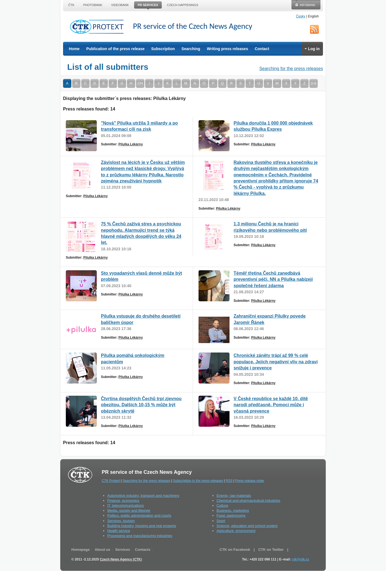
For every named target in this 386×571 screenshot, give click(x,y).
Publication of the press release (115, 49)
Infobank (307, 5)
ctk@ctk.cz (300, 559)
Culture (222, 505)
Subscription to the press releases (198, 481)
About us (102, 549)
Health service (118, 531)
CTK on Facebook (235, 549)
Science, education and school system (247, 526)
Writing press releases (227, 49)
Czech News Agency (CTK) (121, 559)
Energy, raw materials (234, 495)
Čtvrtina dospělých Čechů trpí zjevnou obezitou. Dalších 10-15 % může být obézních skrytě (141, 404)
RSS (314, 29)
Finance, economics (123, 500)
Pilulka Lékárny (130, 144)
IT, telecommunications (125, 505)
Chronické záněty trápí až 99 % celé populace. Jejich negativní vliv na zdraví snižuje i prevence (276, 361)
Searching (190, 49)
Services (122, 549)
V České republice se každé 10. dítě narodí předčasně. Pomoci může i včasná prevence (271, 404)
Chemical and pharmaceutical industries (248, 500)
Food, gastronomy (231, 515)
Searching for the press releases (291, 68)
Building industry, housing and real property (141, 526)
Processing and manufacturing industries (139, 536)
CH (140, 83)
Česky (300, 16)
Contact (262, 49)
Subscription (163, 49)
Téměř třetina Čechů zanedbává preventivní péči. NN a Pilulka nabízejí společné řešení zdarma (273, 279)
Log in (312, 49)
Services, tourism (121, 521)
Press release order (249, 481)
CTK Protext (98, 26)
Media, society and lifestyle (128, 510)
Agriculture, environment (236, 531)
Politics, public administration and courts (139, 515)
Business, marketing (233, 510)
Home (74, 49)
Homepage (80, 549)
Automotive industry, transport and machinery (143, 495)
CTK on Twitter (270, 549)
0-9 (313, 83)
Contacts (142, 549)
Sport (221, 521)
